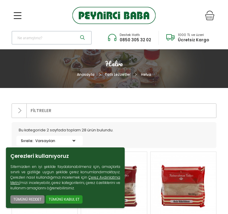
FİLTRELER (31, 111)
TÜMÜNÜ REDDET (27, 199)
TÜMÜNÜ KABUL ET (64, 199)
